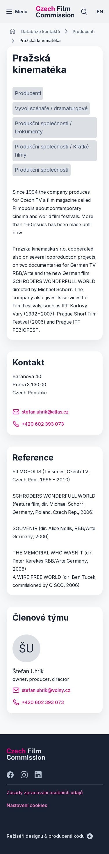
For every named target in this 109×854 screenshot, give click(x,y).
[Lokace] (40, 31)
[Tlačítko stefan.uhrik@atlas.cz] (40, 412)
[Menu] (16, 12)
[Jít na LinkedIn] (38, 775)
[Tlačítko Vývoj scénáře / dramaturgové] (51, 108)
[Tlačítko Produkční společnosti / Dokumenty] (54, 127)
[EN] (100, 12)
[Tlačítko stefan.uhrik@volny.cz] (41, 691)
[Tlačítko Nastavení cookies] (27, 805)
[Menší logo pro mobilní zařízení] (55, 16)
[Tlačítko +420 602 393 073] (38, 424)
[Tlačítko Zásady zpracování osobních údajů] (45, 792)
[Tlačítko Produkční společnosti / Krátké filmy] (54, 151)
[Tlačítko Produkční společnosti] (41, 170)
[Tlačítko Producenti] (28, 93)
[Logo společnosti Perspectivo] (26, 758)
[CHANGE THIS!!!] (12, 31)
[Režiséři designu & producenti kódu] (50, 836)
